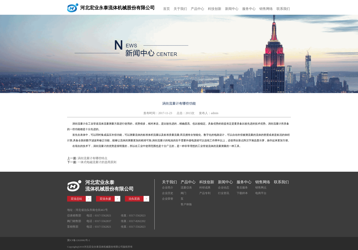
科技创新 (214, 9)
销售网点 (260, 187)
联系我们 (283, 9)
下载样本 (242, 193)
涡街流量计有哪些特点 (92, 158)
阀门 (183, 193)
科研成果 (205, 187)
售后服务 (242, 187)
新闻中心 (231, 9)
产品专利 (205, 193)
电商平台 (260, 193)
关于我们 (180, 9)
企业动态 (223, 187)
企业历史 (167, 193)
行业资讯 (223, 193)
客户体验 (186, 204)
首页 (166, 9)
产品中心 (197, 9)
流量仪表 (186, 187)
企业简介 (167, 187)
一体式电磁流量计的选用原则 (97, 162)
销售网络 (266, 9)
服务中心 (249, 9)
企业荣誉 (167, 198)
